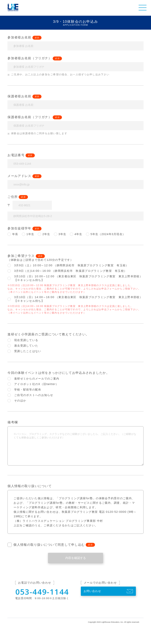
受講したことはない (24, 351)
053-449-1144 (42, 592)
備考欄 (12, 422)
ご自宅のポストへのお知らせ (30, 395)
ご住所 (12, 196)
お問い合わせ (92, 591)
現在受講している (22, 340)
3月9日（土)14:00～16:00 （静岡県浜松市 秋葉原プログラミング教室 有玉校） (67, 271)
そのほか (16, 400)
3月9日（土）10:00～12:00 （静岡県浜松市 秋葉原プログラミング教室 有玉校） (68, 265)
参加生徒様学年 (19, 228)
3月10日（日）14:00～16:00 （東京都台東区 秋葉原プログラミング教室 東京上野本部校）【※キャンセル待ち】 (74, 299)
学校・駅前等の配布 (24, 389)
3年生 (60, 234)
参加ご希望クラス (21, 255)
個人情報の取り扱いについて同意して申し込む (46, 545)
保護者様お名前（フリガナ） (29, 117)
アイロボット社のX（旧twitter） (33, 384)
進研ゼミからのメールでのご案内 (33, 378)
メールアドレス (19, 176)
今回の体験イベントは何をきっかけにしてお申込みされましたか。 (58, 372)
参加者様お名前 (19, 37)
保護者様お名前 (19, 96)
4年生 (76, 234)
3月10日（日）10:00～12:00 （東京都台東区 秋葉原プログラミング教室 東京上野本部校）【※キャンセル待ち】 (74, 278)
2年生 (44, 234)
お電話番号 (15, 155)
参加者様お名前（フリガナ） (29, 58)
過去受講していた (22, 345)
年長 (12, 234)
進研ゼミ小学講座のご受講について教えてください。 (48, 334)
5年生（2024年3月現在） (106, 234)
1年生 (28, 234)
